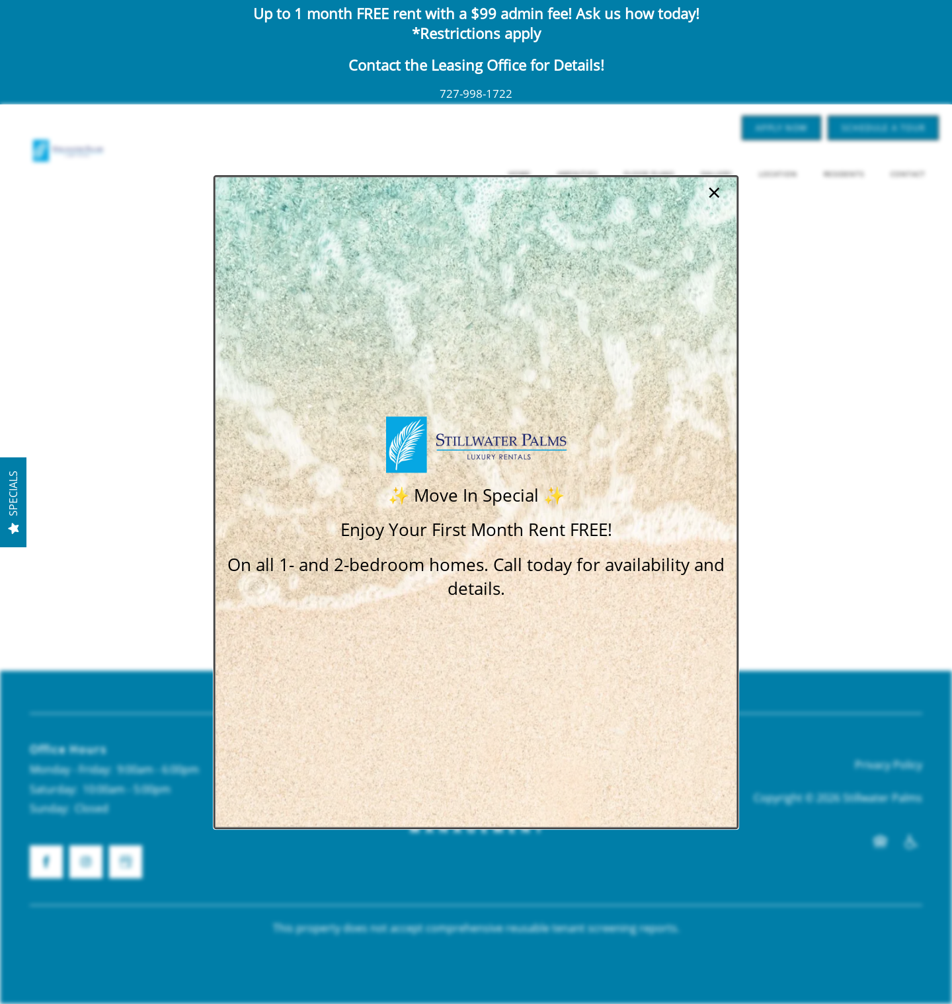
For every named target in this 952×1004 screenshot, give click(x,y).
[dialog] (476, 502)
